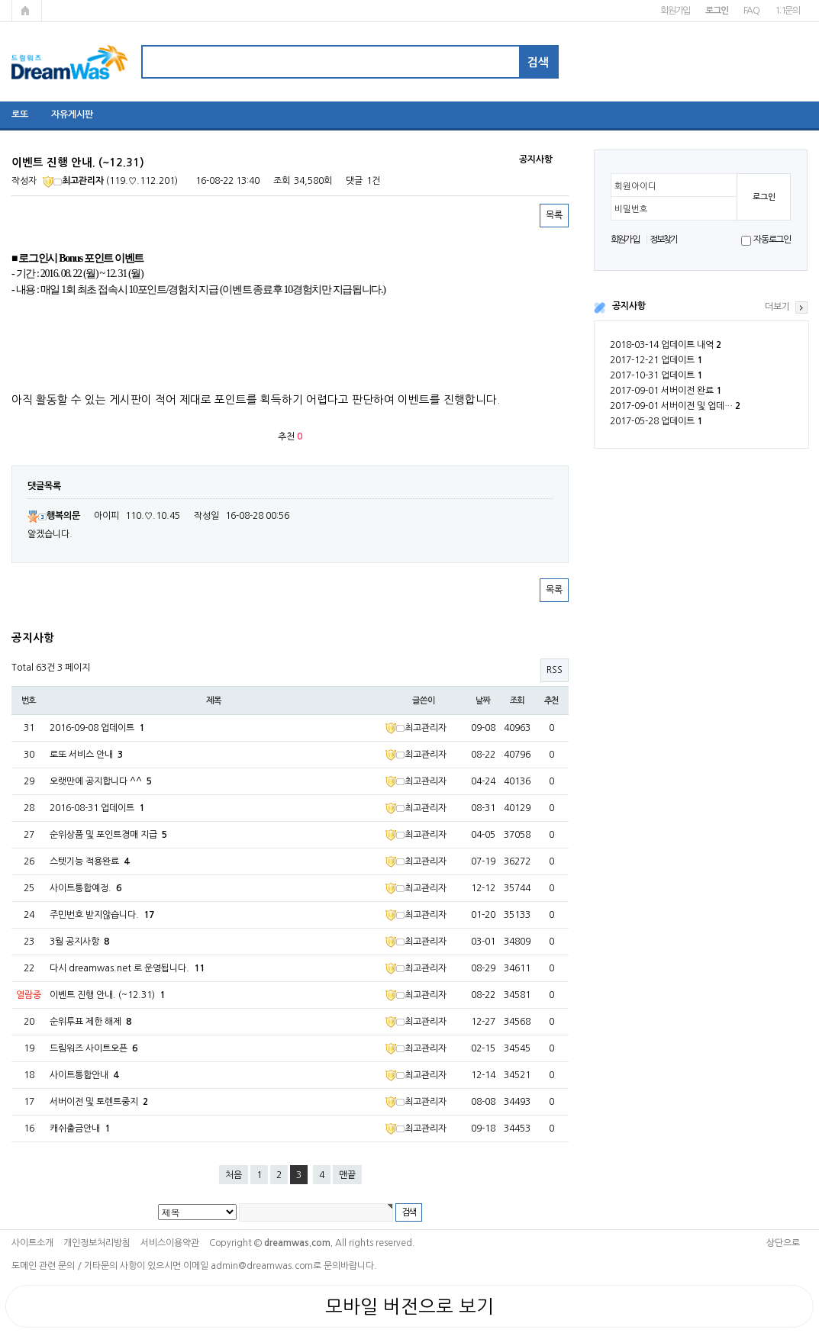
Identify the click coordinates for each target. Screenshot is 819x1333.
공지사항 (629, 306)
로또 (19, 114)
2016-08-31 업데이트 (97, 808)
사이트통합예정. (85, 888)
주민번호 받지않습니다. (102, 914)
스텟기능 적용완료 (89, 861)
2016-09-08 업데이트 (97, 728)
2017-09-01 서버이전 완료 (665, 390)
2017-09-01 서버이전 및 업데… (675, 406)
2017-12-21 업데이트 (656, 360)
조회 (517, 700)
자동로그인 (772, 239)
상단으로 (783, 1243)
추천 (551, 700)
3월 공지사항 (79, 941)
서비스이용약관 (169, 1243)
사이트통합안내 (84, 1075)
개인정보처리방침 (97, 1243)
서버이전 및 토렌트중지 (99, 1101)
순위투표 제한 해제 (90, 1021)
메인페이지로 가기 (26, 10)
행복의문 (53, 515)
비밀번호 (631, 209)
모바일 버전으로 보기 (409, 1306)
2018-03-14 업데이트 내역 (665, 344)
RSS (555, 670)
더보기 (777, 306)
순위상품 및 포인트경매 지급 (108, 834)
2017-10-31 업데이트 (656, 375)
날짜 (483, 700)
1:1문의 (787, 10)
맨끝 (347, 1175)
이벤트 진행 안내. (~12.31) (107, 995)
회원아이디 (635, 186)
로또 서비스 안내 (86, 754)
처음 (233, 1175)
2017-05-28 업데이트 (656, 421)
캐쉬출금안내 (80, 1128)
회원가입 (675, 10)
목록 (554, 215)
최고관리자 (73, 180)
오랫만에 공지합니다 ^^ (101, 781)
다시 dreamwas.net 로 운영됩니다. (127, 968)
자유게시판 (72, 114)
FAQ (751, 10)
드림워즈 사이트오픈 (93, 1048)
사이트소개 (32, 1243)
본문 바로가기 (0, 0)
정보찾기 (664, 239)
